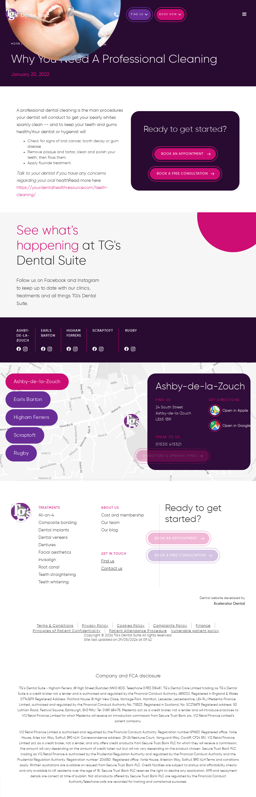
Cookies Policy (131, 626)
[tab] (37, 381)
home (15, 43)
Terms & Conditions (55, 626)
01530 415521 (169, 444)
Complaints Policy (170, 626)
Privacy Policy (95, 626)
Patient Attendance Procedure (138, 631)
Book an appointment (182, 154)
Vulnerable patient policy (195, 631)
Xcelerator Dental (229, 604)
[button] (139, 14)
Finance (203, 626)
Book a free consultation (182, 173)
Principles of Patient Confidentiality (67, 631)
